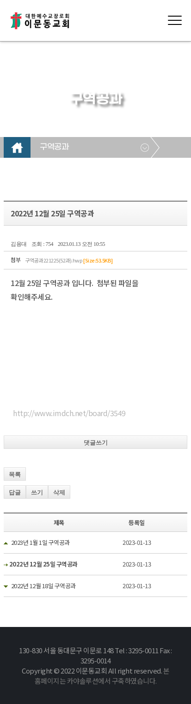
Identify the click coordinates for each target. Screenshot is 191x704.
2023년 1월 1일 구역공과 (40, 542)
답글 (15, 492)
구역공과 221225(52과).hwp (69, 260)
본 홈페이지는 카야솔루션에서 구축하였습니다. (102, 676)
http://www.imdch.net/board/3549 (69, 412)
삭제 (59, 492)
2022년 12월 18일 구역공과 (43, 585)
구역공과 (54, 147)
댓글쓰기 (96, 442)
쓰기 (37, 492)
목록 (15, 474)
